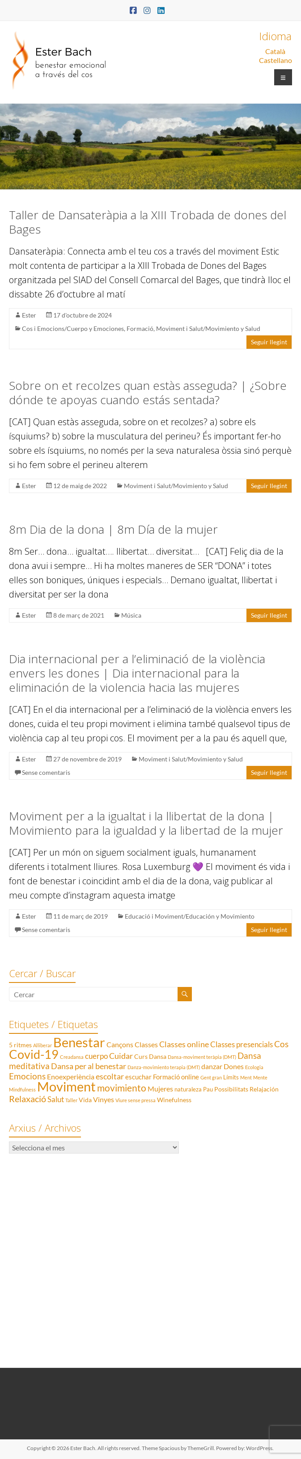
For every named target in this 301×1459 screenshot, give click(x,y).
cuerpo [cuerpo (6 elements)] (96, 1056)
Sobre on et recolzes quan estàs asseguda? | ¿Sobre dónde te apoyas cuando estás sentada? (148, 392)
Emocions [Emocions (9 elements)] (27, 1076)
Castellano (275, 60)
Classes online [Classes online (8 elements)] (184, 1044)
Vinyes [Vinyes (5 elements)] (103, 1099)
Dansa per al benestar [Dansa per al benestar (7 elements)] (88, 1066)
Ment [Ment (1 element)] (246, 1077)
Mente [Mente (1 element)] (260, 1077)
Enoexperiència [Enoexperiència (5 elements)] (70, 1076)
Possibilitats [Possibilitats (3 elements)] (231, 1089)
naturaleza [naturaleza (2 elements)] (188, 1089)
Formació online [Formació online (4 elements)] (176, 1077)
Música (131, 615)
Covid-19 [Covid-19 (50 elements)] (34, 1054)
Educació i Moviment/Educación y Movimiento (189, 916)
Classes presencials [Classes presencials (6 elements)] (241, 1044)
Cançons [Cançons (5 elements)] (119, 1044)
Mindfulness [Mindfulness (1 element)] (22, 1089)
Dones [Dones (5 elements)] (234, 1066)
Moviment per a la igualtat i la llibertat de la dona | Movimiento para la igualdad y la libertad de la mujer (146, 823)
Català (275, 51)
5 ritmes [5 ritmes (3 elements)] (20, 1045)
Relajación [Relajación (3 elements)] (264, 1089)
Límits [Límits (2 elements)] (231, 1077)
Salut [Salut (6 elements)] (55, 1099)
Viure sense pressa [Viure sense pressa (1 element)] (135, 1100)
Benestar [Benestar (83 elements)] (79, 1042)
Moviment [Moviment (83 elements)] (66, 1086)
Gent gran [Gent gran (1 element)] (211, 1077)
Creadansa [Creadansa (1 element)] (72, 1057)
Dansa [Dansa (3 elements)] (157, 1056)
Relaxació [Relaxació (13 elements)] (27, 1098)
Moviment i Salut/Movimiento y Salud (208, 328)
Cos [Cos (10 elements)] (281, 1044)
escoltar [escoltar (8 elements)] (110, 1076)
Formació (140, 328)
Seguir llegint (269, 342)
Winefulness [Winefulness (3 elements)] (174, 1100)
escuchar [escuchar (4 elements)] (138, 1077)
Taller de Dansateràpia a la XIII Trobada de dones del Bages (147, 222)
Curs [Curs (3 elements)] (141, 1056)
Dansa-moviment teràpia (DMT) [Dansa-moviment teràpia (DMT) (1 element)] (202, 1057)
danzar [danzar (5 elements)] (211, 1066)
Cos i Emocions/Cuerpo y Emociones (73, 328)
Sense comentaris (46, 772)
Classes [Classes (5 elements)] (146, 1044)
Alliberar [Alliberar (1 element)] (42, 1045)
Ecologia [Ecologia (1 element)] (254, 1067)
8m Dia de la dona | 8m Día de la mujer (113, 529)
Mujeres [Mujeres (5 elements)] (160, 1088)
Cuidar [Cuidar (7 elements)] (121, 1056)
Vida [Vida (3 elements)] (85, 1100)
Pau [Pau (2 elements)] (208, 1089)
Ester (29, 315)
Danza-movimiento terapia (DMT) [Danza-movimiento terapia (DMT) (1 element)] (163, 1067)
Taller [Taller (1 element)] (71, 1100)
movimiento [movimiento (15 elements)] (121, 1087)
